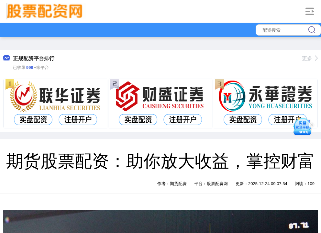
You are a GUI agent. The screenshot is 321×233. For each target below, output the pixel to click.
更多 (310, 58)
